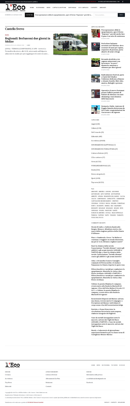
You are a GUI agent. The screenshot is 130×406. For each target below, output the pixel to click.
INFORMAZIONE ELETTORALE (102, 145)
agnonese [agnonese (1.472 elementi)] (115, 191)
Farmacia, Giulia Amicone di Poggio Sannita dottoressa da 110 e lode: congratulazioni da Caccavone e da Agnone (113, 109)
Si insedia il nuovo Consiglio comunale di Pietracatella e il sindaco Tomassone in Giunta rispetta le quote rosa (108, 263)
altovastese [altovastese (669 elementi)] (115, 194)
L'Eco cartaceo (96, 157)
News (48, 7)
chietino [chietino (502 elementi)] (115, 201)
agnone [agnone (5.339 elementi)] (108, 191)
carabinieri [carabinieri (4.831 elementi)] (120, 198)
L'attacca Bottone (59, 7)
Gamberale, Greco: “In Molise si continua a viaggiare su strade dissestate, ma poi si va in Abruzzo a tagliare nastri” (107, 240)
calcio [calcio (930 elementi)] (93, 198)
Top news (94, 182)
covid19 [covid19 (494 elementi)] (102, 203)
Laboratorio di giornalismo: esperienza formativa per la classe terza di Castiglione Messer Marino (107, 332)
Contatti (94, 7)
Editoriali (8, 386)
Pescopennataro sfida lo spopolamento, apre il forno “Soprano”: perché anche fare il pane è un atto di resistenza (113, 33)
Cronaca (7, 375)
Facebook (89, 382)
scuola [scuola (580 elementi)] (108, 212)
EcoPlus (122, 365)
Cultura (93, 128)
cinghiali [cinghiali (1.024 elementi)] (94, 203)
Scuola (93, 170)
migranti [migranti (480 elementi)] (94, 208)
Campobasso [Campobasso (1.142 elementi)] (101, 198)
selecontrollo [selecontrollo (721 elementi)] (117, 212)
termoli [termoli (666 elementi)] (94, 215)
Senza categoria (97, 174)
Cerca (121, 15)
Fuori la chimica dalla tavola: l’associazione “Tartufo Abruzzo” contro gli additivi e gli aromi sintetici (106, 254)
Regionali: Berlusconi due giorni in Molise (27, 40)
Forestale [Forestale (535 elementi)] (121, 203)
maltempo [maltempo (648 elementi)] (118, 205)
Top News (114, 365)
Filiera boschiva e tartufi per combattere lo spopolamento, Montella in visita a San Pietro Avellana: (108, 278)
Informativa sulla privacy (94, 375)
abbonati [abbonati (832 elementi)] (94, 191)
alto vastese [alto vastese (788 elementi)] (105, 194)
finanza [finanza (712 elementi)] (113, 203)
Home (32, 7)
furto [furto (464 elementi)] (93, 205)
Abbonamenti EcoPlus (53, 378)
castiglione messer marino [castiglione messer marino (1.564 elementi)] (101, 201)
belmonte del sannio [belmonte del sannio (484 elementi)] (111, 196)
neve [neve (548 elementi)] (121, 208)
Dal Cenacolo (96, 132)
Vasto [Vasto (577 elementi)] (107, 215)
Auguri (93, 124)
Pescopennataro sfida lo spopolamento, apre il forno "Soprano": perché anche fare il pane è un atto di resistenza (63, 15)
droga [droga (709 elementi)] (108, 203)
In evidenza (40, 7)
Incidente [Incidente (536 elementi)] (100, 205)
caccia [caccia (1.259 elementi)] (122, 196)
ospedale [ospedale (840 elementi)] (94, 210)
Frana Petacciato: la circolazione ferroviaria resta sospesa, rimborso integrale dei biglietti (106, 311)
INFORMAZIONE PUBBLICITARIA (103, 149)
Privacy (106, 402)
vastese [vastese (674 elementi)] (101, 215)
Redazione (49, 382)
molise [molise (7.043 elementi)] (116, 208)
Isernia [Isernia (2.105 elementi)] (107, 205)
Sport (93, 178)
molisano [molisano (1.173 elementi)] (109, 208)
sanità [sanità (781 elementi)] (115, 210)
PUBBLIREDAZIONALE (99, 166)
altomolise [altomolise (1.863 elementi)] (95, 194)
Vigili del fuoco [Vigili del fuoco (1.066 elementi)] (97, 217)
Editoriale (72, 7)
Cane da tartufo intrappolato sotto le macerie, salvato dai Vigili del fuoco (107, 324)
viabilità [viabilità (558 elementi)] (120, 215)
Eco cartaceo (83, 7)
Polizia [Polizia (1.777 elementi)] (101, 210)
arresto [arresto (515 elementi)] (94, 196)
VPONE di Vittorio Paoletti (35, 402)
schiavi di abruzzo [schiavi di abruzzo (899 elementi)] (98, 212)
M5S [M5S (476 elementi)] (112, 205)
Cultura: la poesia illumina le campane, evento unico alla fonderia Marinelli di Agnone (105, 292)
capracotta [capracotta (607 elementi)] (111, 198)
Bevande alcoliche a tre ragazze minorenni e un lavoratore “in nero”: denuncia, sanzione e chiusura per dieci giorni (111, 63)
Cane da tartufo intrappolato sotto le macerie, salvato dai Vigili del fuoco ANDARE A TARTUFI (105, 320)
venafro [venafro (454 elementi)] (113, 215)
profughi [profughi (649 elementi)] (108, 210)
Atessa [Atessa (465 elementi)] (100, 196)
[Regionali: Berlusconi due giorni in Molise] (70, 44)
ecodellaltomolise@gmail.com (96, 378)
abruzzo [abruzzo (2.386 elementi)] (102, 191)
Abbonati (103, 7)
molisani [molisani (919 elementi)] (102, 208)
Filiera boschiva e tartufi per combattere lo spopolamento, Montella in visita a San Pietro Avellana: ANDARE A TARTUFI (108, 271)
